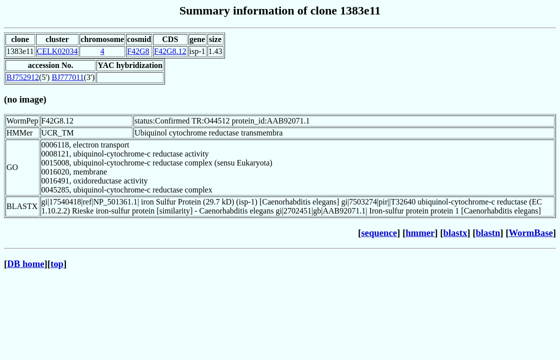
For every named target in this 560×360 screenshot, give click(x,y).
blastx (456, 233)
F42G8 (138, 51)
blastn (488, 233)
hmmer (420, 233)
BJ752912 (22, 77)
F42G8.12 (170, 51)
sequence (379, 233)
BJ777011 (68, 77)
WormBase (530, 233)
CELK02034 (57, 51)
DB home (25, 263)
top (57, 263)
